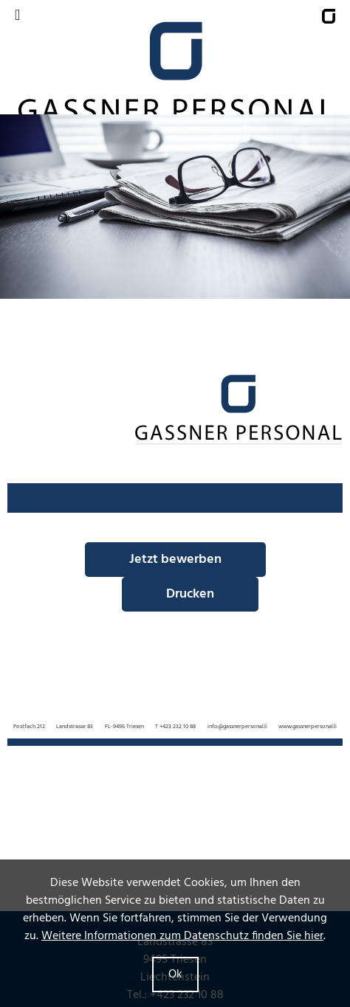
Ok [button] (175, 974)
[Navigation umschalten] (17, 15)
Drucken (190, 594)
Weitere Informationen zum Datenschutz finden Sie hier (182, 936)
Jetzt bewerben (175, 559)
